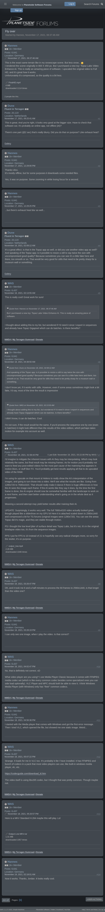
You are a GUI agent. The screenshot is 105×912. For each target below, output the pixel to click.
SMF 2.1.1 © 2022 (6, 909)
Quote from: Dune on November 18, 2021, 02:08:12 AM (31, 368)
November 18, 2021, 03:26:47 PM (20, 584)
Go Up (6, 900)
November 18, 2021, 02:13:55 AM (20, 293)
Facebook (59, 909)
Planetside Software (42, 909)
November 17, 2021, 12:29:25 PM (20, 206)
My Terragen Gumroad (23, 339)
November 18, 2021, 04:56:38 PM (20, 720)
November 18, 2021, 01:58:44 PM (23, 455)
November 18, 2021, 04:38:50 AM (20, 362)
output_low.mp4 (14, 546)
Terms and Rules (91, 909)
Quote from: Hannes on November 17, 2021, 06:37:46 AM (33, 309)
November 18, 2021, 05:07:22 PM (20, 756)
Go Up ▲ (102, 909)
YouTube (67, 909)
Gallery (8, 143)
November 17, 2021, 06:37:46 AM (23, 58)
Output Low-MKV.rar (16, 834)
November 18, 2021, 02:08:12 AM (20, 245)
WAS (11, 283)
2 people (8, 96)
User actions (94, 899)
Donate (39, 339)
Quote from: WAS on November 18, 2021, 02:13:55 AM (31, 405)
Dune (11, 105)
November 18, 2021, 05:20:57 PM (23, 814)
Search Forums (93, 4)
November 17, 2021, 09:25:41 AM (20, 118)
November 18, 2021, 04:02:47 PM (20, 666)
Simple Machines (18, 909)
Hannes (12, 45)
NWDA (8, 339)
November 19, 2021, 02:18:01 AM (20, 874)
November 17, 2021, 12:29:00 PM (20, 166)
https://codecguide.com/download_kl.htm (25, 773)
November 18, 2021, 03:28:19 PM (20, 630)
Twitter (53, 909)
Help (83, 909)
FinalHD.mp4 (13, 82)
